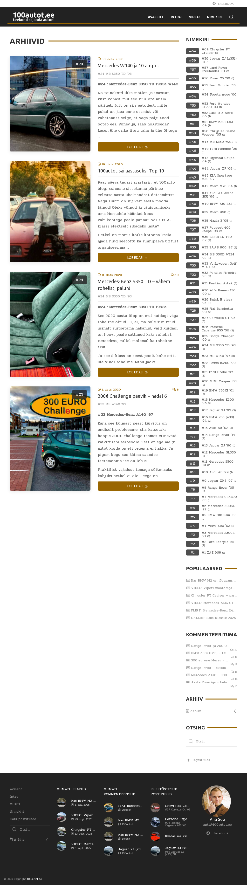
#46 (192, 150)
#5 (192, 517)
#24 (79, 64)
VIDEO (15, 804)
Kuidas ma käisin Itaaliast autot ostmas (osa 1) (177, 836)
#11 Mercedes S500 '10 (217, 463)
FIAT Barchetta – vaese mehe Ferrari (131, 806)
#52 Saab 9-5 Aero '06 (217, 114)
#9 (192, 480)
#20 (192, 383)
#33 (192, 265)
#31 (193, 283)
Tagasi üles (198, 759)
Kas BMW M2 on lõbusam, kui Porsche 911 (212, 580)
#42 (192, 186)
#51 (193, 123)
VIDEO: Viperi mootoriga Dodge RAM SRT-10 (212, 587)
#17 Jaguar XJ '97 (219, 410)
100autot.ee (34, 879)
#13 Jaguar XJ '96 (218, 445)
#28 (192, 310)
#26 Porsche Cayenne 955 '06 (218, 328)
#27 (192, 319)
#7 (192, 498)
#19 (192, 392)
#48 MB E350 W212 (219, 142)
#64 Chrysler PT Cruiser (216, 51)
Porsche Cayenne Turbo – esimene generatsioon (177, 819)
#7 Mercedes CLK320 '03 (219, 498)
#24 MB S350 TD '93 (115, 73)
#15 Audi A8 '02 (217, 428)
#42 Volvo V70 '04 (219, 186)
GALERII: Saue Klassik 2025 (211, 617)
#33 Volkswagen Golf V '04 (219, 265)
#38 (192, 220)
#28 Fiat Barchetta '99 (217, 310)
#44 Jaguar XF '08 (219, 168)
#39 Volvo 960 (216, 212)
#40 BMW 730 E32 (219, 204)
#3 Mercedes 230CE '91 (218, 534)
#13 (193, 445)
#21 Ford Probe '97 (217, 373)
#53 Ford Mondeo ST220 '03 (216, 105)
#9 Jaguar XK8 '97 (219, 480)
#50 (192, 133)
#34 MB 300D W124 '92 (218, 256)
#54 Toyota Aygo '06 (219, 96)
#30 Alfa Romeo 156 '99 (218, 292)
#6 (192, 507)
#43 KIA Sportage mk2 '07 (217, 177)
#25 (192, 338)
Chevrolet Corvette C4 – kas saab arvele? (177, 806)
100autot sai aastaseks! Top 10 (131, 170)
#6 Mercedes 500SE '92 (218, 507)
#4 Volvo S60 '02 (218, 526)
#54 (192, 96)
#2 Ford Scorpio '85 (218, 543)
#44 (192, 168)
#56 (192, 78)
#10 (192, 472)
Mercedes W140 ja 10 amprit (128, 65)
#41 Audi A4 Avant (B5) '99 (217, 195)
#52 (192, 114)
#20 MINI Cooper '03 (219, 383)
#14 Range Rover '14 (218, 436)
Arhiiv (193, 710)
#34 (192, 256)
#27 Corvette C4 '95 (218, 319)
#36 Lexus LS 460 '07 (217, 238)
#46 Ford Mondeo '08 (219, 150)
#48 (192, 141)
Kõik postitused (23, 819)
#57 (192, 69)
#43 (192, 177)
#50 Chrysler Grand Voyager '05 (218, 133)
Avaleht (16, 789)
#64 (192, 51)
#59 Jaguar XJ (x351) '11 (219, 60)
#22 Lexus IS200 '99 (219, 364)
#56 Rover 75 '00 (218, 78)
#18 (193, 401)
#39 (192, 212)
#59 (192, 60)
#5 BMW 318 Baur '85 (219, 517)
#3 (192, 534)
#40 (192, 203)
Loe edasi (138, 147)
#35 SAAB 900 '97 (219, 247)
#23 (79, 394)
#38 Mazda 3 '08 (217, 220)
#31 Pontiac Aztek (219, 283)
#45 (192, 159)
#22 (192, 364)
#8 (192, 489)
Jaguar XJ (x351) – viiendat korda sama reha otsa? (131, 849)
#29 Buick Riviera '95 (217, 301)
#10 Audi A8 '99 (217, 472)
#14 (192, 436)
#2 (192, 543)
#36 (192, 238)
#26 (192, 328)
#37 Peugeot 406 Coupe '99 (216, 229)
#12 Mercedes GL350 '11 (219, 454)
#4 (192, 525)
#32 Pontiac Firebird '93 (219, 274)
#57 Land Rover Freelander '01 (215, 69)
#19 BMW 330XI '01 (218, 392)
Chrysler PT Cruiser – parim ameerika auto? (212, 595)
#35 (192, 247)
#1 (193, 552)
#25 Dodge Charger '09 (218, 338)
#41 (192, 195)
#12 (193, 454)
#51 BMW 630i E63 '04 (217, 123)
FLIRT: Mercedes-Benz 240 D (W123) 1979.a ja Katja (212, 610)
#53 (192, 105)
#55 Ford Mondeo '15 (219, 87)
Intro (14, 796)
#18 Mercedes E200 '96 (218, 401)
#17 (193, 410)
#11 (192, 463)
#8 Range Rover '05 (218, 489)
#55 (192, 87)
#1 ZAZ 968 (213, 552)
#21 (193, 374)
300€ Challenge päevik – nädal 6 (132, 396)
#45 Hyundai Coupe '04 (218, 159)
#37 (192, 229)
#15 (193, 427)
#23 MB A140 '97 (112, 404)
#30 (192, 292)
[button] (191, 741)
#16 (192, 419)
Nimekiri (17, 811)
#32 (192, 274)
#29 (192, 301)
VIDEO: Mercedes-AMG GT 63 (212, 602)
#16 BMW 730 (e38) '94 (218, 419)
